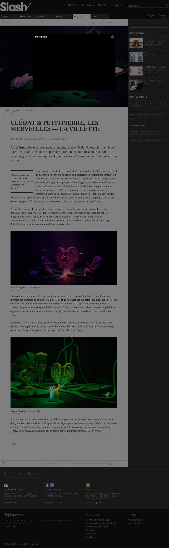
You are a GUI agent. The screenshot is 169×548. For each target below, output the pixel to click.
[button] (112, 36)
